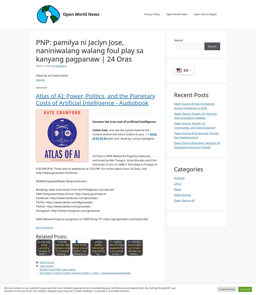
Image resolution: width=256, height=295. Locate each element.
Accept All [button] (245, 289)
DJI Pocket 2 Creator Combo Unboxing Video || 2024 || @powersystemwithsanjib (85, 273)
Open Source (47, 262)
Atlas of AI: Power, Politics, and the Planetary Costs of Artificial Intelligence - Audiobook (95, 99)
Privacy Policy (152, 14)
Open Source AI (184, 200)
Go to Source (44, 227)
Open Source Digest (205, 14)
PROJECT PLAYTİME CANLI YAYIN (58, 269)
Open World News (81, 14)
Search (178, 40)
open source (47, 266)
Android (179, 178)
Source (40, 80)
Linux (177, 184)
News (177, 189)
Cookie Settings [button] (226, 289)
